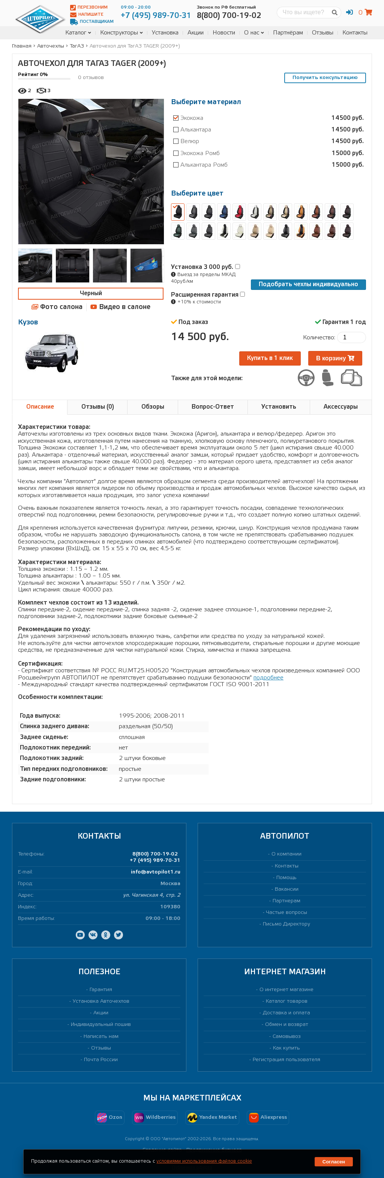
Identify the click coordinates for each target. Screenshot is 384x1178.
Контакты (355, 33)
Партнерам (286, 901)
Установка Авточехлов (101, 1001)
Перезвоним (89, 7)
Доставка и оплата (286, 1013)
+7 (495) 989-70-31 (155, 860)
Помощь (286, 877)
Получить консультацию (325, 77)
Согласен (333, 1162)
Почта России (101, 1059)
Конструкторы (121, 33)
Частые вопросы (286, 912)
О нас (254, 33)
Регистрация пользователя (286, 1059)
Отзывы (322, 33)
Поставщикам (92, 22)
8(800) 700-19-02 (155, 854)
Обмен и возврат (286, 1024)
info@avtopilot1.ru (155, 872)
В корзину (335, 358)
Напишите (87, 15)
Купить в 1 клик (270, 358)
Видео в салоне (120, 307)
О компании (287, 854)
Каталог (78, 33)
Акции (196, 33)
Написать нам (101, 1036)
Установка (165, 33)
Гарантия (101, 989)
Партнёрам (288, 33)
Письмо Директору (286, 924)
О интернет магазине (287, 989)
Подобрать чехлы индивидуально (308, 284)
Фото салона (56, 306)
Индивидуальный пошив (101, 1024)
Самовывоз (287, 1036)
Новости (224, 33)
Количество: (319, 337)
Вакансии (286, 889)
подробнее (269, 678)
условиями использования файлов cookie (204, 1161)
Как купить (286, 1048)
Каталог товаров (287, 1001)
